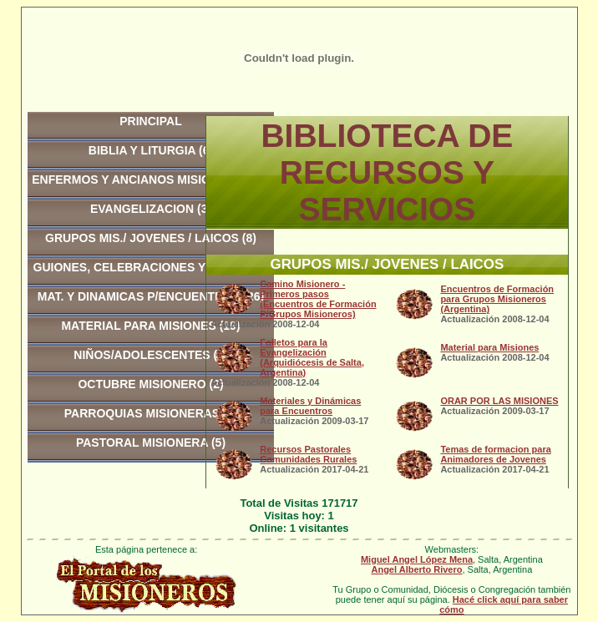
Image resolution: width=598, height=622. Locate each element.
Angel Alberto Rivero (416, 569)
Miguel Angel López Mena (417, 559)
